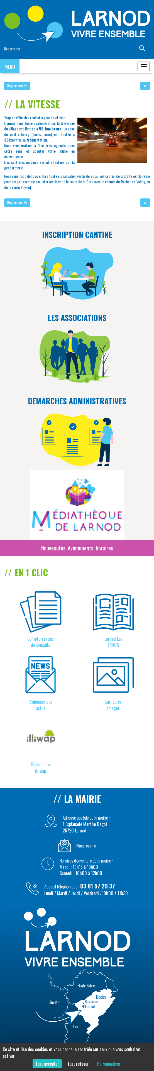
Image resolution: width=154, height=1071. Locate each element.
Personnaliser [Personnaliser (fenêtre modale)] (109, 1063)
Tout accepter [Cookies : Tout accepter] (47, 1063)
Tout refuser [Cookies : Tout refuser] (78, 1063)
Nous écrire (86, 845)
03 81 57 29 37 (97, 886)
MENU (9, 66)
